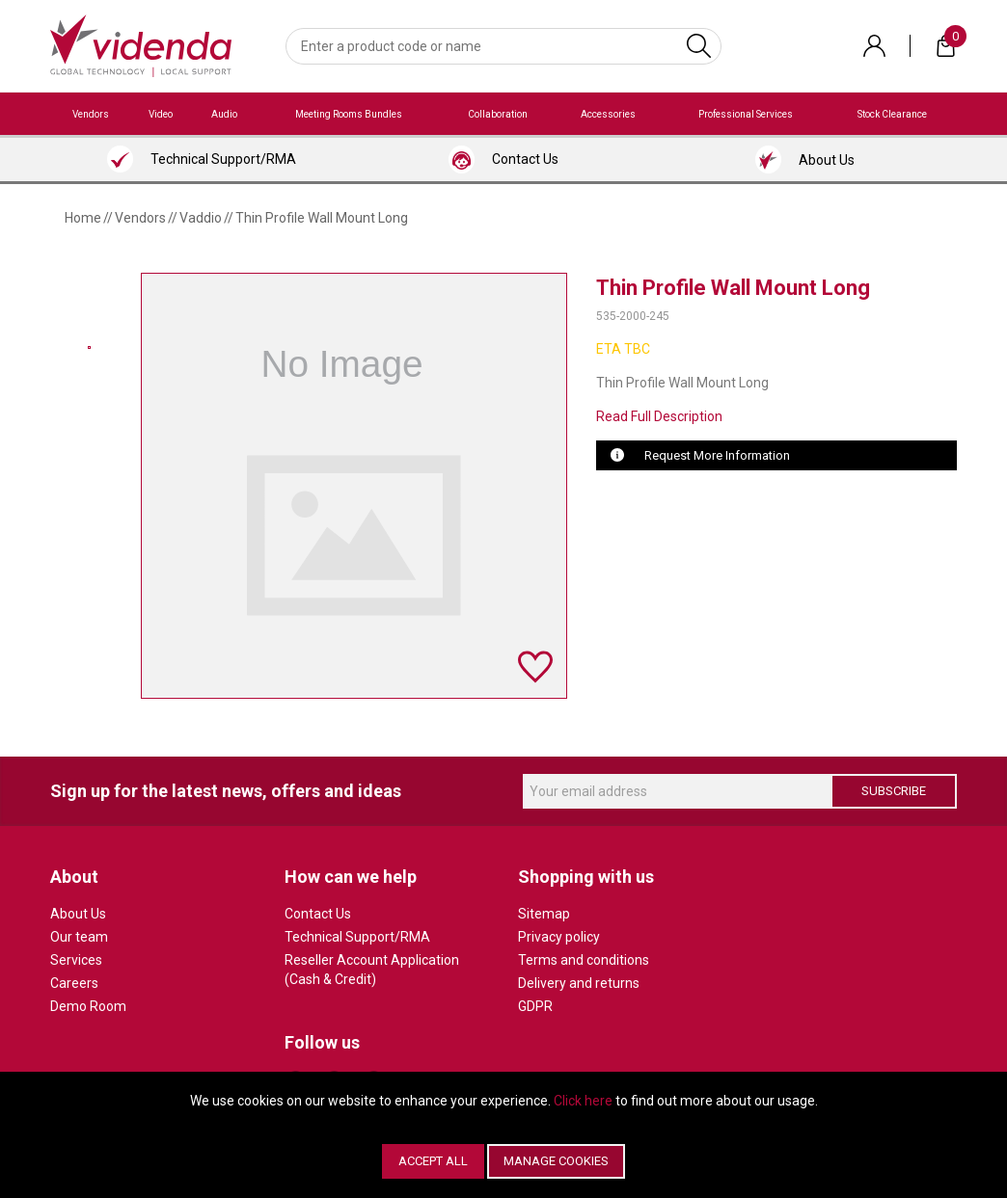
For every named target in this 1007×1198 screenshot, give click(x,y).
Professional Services (745, 114)
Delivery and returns (579, 983)
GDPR (535, 1006)
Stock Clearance (892, 114)
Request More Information (717, 455)
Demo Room (88, 1006)
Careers (74, 983)
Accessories (608, 114)
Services (76, 960)
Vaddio (200, 218)
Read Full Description (659, 416)
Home (83, 218)
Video (161, 114)
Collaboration (498, 114)
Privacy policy (559, 937)
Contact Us (318, 913)
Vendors (90, 114)
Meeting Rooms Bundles (348, 114)
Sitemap (544, 913)
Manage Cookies (556, 1161)
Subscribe (893, 791)
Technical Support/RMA (357, 937)
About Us (78, 913)
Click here (583, 1100)
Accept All (433, 1161)
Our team (79, 937)
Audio (224, 114)
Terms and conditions (583, 960)
